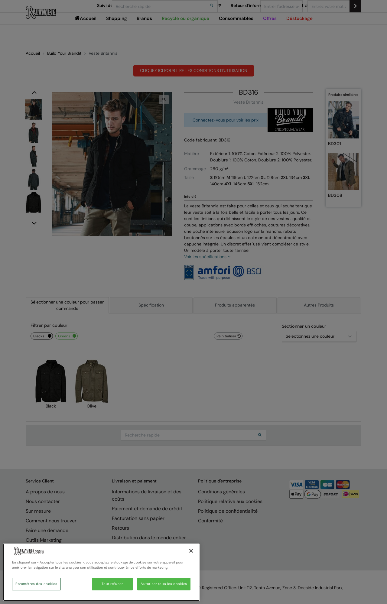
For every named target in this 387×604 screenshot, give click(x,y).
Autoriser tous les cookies (164, 584)
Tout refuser (112, 584)
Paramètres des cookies (36, 584)
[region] (101, 572)
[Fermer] (191, 550)
